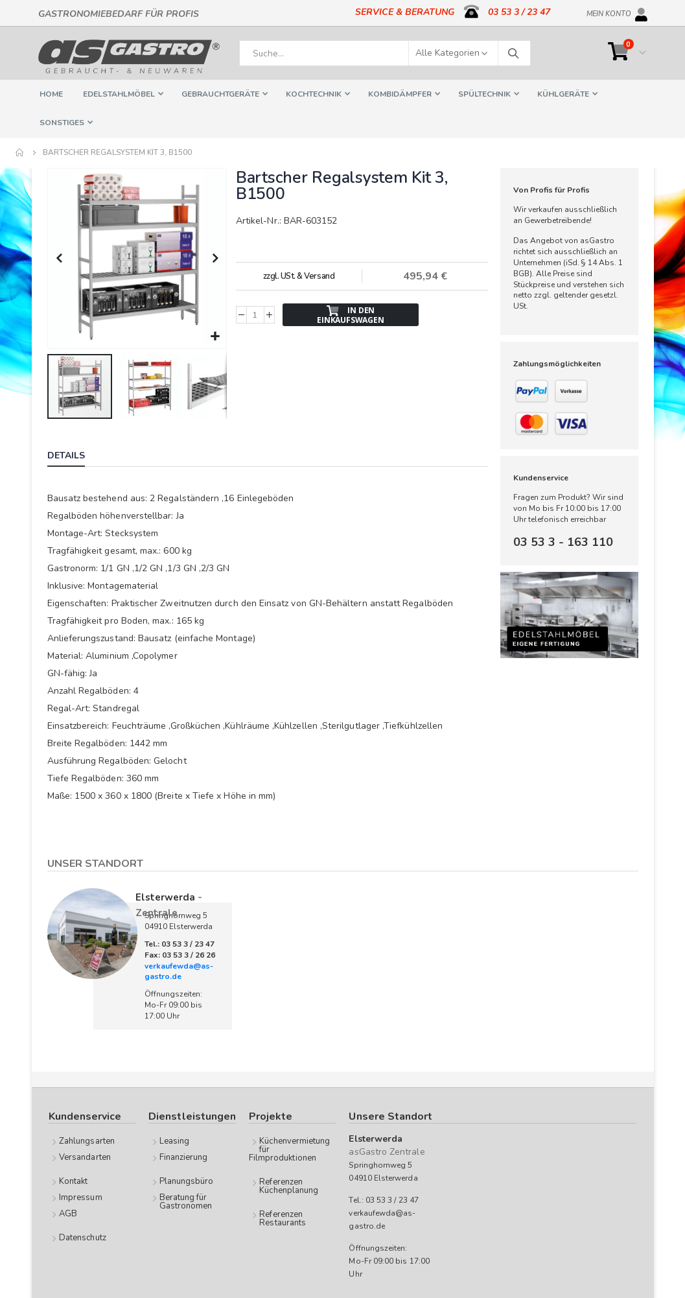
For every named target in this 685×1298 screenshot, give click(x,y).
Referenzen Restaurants (282, 1217)
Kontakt (73, 1180)
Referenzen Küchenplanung (288, 1185)
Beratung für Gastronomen (186, 1200)
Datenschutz (82, 1236)
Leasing (174, 1140)
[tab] (75, 455)
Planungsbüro (186, 1180)
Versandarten (85, 1156)
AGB (68, 1212)
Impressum (80, 1196)
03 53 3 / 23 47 (519, 12)
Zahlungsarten (87, 1140)
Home (20, 152)
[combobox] (385, 53)
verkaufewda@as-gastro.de (179, 970)
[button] (214, 335)
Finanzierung (183, 1156)
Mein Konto (608, 11)
